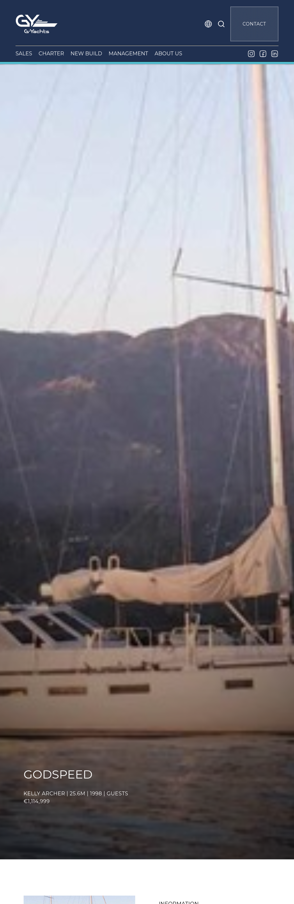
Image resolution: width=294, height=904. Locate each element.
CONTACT (254, 24)
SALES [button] (24, 53)
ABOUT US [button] (168, 53)
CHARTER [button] (51, 53)
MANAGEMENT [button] (128, 53)
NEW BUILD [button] (86, 53)
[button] (208, 24)
